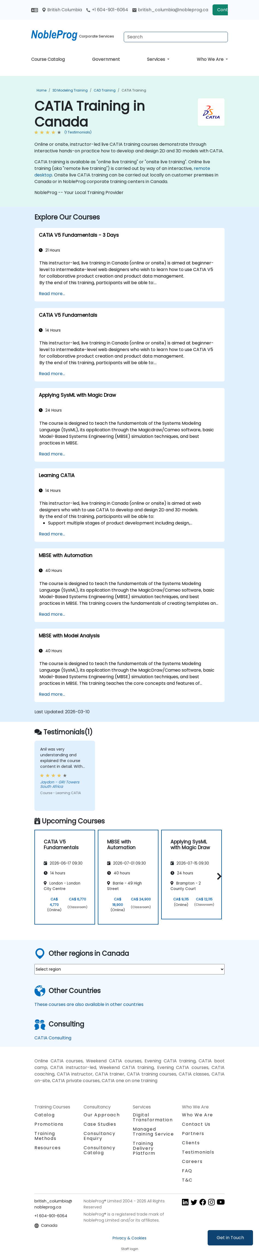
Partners (193, 1133)
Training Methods (45, 1136)
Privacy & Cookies (129, 1238)
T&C (187, 1180)
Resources (47, 1148)
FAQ (187, 1171)
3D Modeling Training (70, 90)
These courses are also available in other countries (88, 1004)
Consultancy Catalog (100, 1150)
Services (156, 59)
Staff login (129, 1249)
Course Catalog (48, 59)
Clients (191, 1143)
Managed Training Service (153, 1131)
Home (41, 90)
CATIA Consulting (52, 1038)
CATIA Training (134, 90)
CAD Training (105, 90)
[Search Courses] (176, 37)
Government (106, 59)
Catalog (44, 1115)
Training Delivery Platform (144, 1148)
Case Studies (100, 1124)
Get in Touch (230, 1237)
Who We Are (211, 59)
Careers (192, 1161)
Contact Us (196, 1124)
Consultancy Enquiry (100, 1136)
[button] (217, 876)
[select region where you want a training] (129, 969)
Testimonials (198, 1152)
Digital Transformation (153, 1117)
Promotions (49, 1124)
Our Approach (102, 1115)
